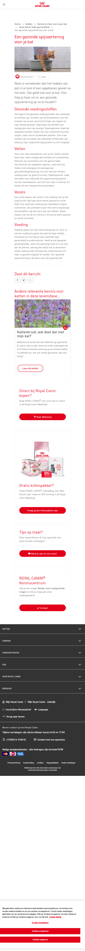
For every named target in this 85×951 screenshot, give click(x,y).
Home (17, 13)
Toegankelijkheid (52, 754)
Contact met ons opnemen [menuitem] (51, 730)
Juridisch (40, 754)
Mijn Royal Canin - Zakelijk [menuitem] (41, 692)
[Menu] (4, 4)
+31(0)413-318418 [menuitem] (16, 730)
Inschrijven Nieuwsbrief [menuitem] (18, 700)
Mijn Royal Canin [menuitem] (14, 692)
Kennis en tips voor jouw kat (52, 13)
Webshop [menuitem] (7, 679)
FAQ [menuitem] (4, 655)
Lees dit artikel (30, 357)
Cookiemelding (28, 754)
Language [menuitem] (43, 700)
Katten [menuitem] (6, 619)
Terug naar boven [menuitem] (15, 707)
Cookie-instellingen (68, 754)
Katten (29, 13)
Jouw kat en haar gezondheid (34, 16)
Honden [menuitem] (6, 631)
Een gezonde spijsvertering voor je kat (33, 19)
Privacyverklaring (13, 754)
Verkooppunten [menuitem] (10, 643)
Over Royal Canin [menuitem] (11, 667)
